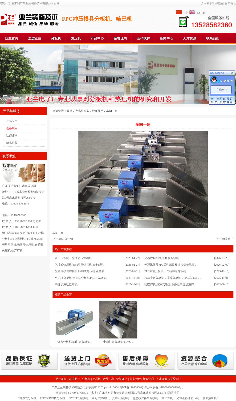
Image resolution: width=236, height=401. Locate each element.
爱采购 (205, 3)
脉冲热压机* (210, 398)
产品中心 (97, 38)
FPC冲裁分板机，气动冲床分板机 (165, 271)
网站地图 (173, 392)
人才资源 (189, 38)
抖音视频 (217, 3)
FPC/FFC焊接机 (78, 398)
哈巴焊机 (167, 398)
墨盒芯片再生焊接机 (145, 398)
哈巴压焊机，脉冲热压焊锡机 (73, 258)
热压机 (76, 38)
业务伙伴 (135, 379)
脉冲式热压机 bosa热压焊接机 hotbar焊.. (79, 264)
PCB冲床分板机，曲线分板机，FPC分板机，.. (172, 277)
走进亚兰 (34, 38)
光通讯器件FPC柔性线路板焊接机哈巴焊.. (170, 264)
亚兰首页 (11, 38)
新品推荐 (11, 143)
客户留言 (230, 3)
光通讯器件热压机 (187, 398)
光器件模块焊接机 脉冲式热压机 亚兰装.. (80, 271)
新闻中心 (166, 38)
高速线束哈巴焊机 (66, 284)
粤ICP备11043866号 (131, 387)
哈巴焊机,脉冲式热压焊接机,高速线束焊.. (169, 284)
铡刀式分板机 (27, 398)
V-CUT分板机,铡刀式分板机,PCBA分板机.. (81, 277)
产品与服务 (82, 111)
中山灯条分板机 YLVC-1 (118, 341)
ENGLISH (201, 13)
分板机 (56, 38)
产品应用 (11, 121)
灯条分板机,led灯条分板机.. (74, 341)
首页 (69, 111)
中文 (185, 13)
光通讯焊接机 (120, 398)
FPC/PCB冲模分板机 (52, 398)
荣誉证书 (120, 38)
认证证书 (11, 135)
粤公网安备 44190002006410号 (163, 387)
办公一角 (67, 238)
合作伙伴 (143, 38)
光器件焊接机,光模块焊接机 (161, 258)
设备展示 (11, 128)
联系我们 (212, 38)
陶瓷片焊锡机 (100, 398)
